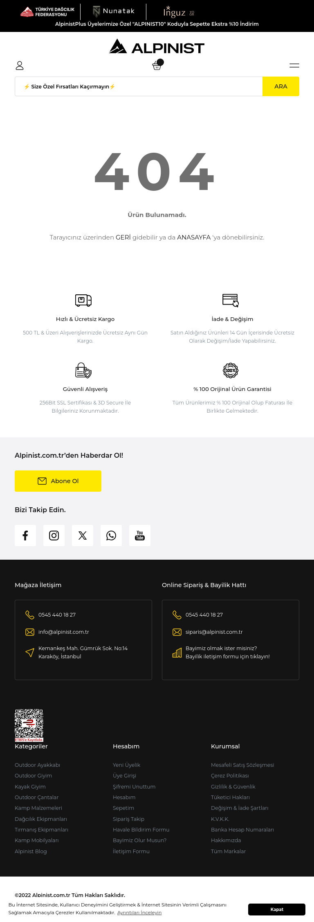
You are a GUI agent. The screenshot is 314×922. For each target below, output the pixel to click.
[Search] (157, 86)
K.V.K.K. (220, 819)
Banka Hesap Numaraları (242, 830)
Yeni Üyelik (126, 765)
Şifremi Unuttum (134, 787)
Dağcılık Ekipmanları (41, 819)
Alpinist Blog (31, 851)
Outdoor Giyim (33, 776)
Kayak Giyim (30, 787)
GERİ (123, 237)
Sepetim (123, 808)
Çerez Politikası (230, 776)
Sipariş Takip (128, 819)
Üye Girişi (124, 776)
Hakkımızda (226, 840)
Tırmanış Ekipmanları (41, 830)
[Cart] (157, 65)
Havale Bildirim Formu (141, 830)
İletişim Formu (131, 851)
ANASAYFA (194, 237)
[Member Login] (20, 65)
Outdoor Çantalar (36, 797)
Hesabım (124, 797)
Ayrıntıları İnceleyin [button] (139, 912)
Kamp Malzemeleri (38, 808)
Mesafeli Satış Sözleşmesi (242, 765)
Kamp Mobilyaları (37, 840)
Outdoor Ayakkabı (37, 765)
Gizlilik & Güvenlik (233, 787)
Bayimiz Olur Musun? (140, 840)
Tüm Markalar (228, 851)
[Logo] (47, 11)
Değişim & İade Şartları (239, 808)
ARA (280, 86)
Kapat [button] (277, 909)
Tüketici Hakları (230, 797)
